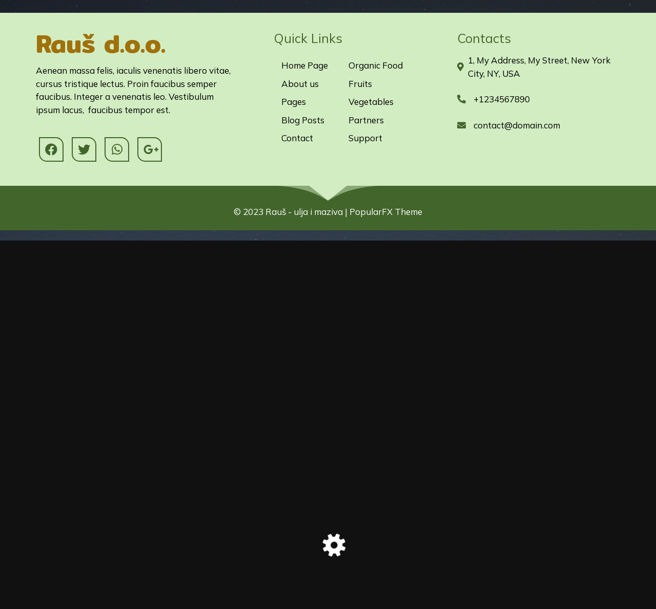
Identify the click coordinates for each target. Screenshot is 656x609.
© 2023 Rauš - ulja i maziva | (292, 211)
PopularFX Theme (386, 211)
